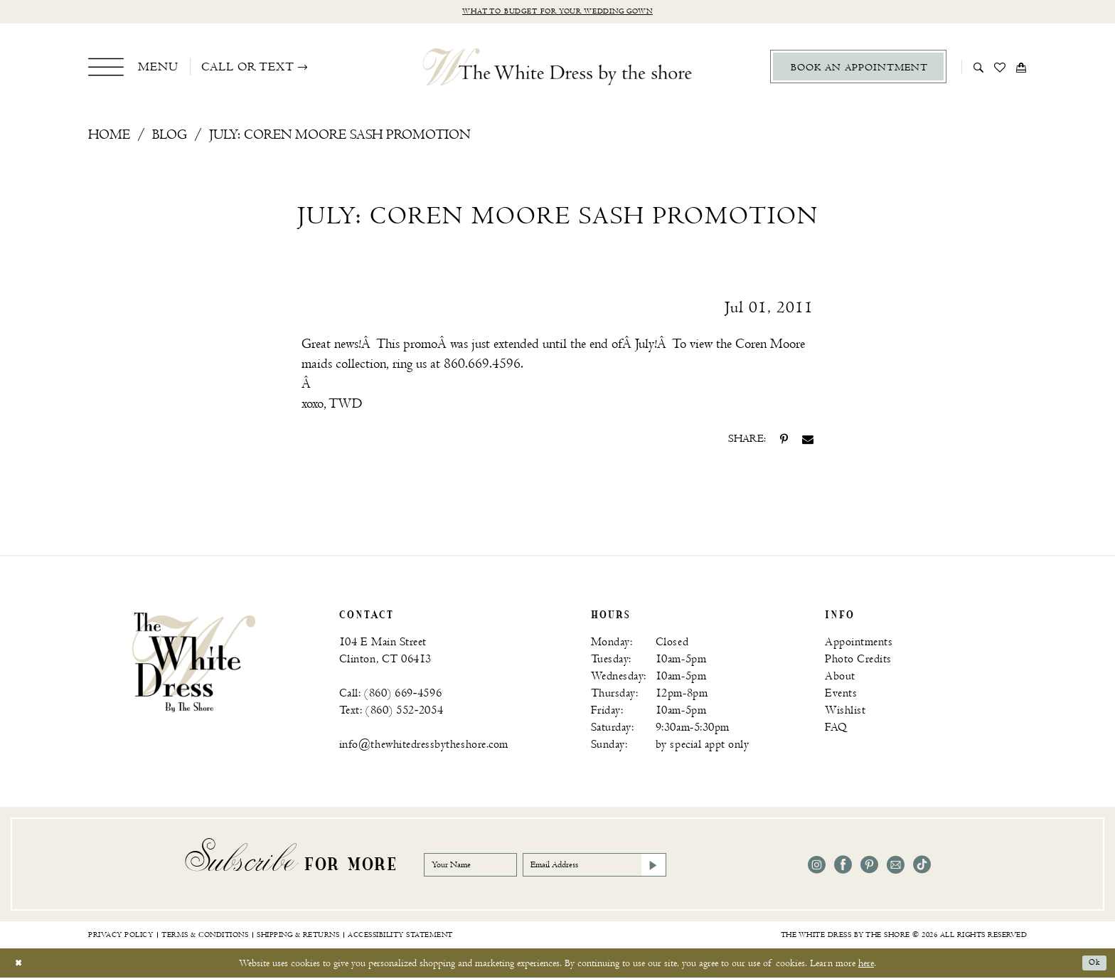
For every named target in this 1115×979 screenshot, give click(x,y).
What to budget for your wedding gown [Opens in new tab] (558, 12)
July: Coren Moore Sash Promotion (339, 137)
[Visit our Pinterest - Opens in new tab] (869, 867)
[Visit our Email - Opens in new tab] (896, 867)
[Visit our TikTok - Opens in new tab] (922, 867)
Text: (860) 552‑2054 (391, 712)
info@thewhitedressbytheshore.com (423, 746)
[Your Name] (481, 866)
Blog (169, 137)
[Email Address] (632, 866)
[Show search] (979, 68)
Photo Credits (858, 661)
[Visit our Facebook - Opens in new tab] (843, 867)
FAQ (836, 729)
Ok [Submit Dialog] (1092, 964)
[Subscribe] (704, 866)
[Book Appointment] (858, 69)
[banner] (194, 663)
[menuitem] (133, 68)
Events (841, 695)
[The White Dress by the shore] (558, 68)
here (866, 964)
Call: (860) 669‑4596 (390, 695)
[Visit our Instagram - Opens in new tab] (817, 867)
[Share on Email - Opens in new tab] (807, 441)
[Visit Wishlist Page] (1000, 68)
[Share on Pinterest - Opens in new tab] (784, 441)
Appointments (858, 644)
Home (109, 137)
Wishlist (845, 712)
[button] (133, 68)
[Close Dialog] (21, 964)
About (840, 678)
